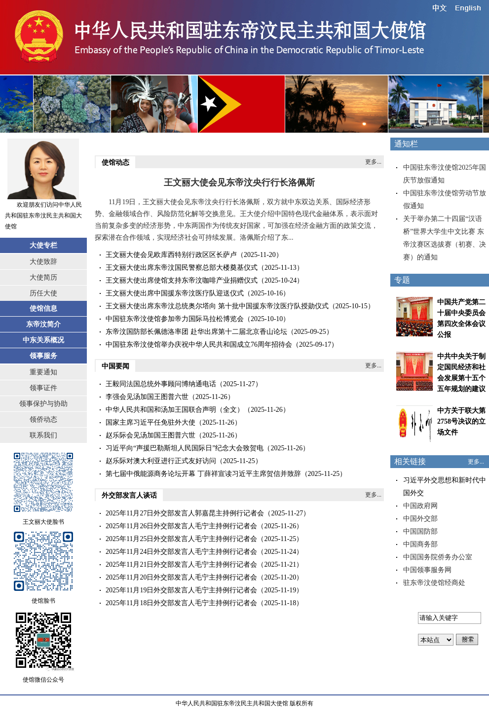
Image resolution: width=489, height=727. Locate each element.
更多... (373, 161)
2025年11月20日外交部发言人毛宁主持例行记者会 (181, 577)
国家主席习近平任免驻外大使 (150, 422)
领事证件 (43, 388)
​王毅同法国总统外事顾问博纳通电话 (161, 384)
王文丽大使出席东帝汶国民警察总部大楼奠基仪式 (182, 267)
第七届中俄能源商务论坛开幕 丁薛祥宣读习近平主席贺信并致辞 (203, 473)
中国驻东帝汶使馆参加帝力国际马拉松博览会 (175, 319)
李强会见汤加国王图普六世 (147, 396)
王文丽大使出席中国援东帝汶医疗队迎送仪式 (175, 293)
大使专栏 (43, 245)
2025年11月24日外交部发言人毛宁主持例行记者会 (181, 551)
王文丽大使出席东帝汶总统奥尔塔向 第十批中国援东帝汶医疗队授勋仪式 (217, 306)
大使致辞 (43, 261)
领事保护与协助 (43, 403)
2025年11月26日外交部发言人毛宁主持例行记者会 (181, 526)
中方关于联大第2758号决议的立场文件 (461, 421)
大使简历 (43, 277)
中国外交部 (420, 518)
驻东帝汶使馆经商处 (434, 582)
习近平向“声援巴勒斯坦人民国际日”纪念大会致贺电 (184, 448)
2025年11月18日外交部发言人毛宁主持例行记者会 (181, 603)
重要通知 (43, 372)
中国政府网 (420, 505)
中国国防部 (420, 531)
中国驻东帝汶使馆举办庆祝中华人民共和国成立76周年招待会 (199, 344)
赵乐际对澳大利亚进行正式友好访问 (161, 461)
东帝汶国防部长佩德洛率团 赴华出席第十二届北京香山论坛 (196, 331)
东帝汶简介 (43, 324)
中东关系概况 (43, 340)
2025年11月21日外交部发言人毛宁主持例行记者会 (181, 564)
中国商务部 (420, 544)
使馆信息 (43, 308)
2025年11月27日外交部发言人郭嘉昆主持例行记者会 (185, 513)
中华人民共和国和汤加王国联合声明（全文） (175, 409)
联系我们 (43, 435)
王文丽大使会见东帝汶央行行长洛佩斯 (239, 182)
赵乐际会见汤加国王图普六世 (150, 435)
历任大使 (43, 293)
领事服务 (43, 356)
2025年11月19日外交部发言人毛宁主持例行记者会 (181, 590)
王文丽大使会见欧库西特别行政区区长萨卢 (171, 254)
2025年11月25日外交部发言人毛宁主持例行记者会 (181, 539)
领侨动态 (43, 419)
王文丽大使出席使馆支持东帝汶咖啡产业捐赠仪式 (182, 280)
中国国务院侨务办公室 (437, 557)
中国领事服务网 (427, 570)
